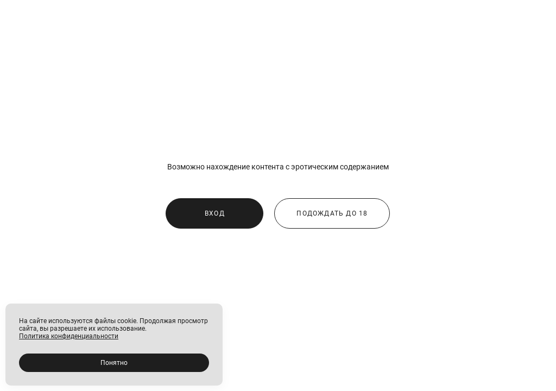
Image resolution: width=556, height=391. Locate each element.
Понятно (114, 363)
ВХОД (215, 213)
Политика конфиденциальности (68, 336)
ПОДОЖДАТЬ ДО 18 (332, 213)
